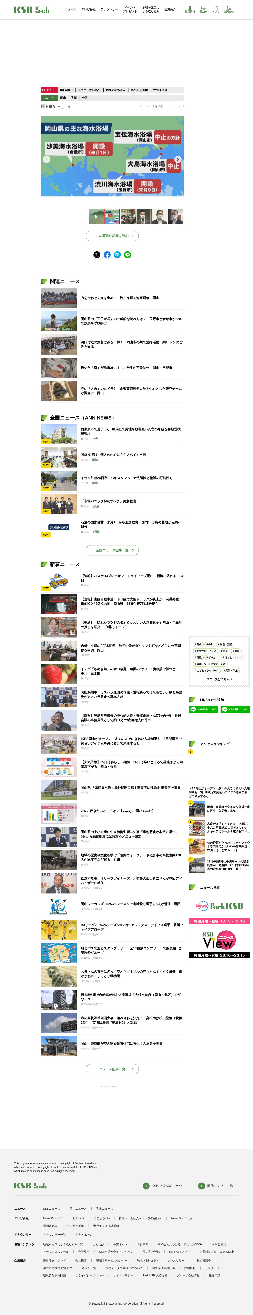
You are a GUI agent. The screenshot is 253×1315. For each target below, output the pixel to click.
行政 (199, 657)
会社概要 (81, 1260)
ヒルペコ (78, 1218)
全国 (85, 97)
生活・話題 (226, 644)
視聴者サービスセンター (112, 1260)
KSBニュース (51, 1208)
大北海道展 (160, 90)
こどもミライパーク (208, 670)
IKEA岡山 (66, 90)
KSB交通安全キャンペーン (116, 1251)
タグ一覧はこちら (217, 679)
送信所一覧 (89, 1268)
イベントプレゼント (130, 9)
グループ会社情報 (188, 1275)
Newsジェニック (182, 1218)
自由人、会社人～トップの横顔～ (140, 1218)
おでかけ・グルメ (206, 651)
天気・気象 (231, 670)
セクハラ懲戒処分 (89, 90)
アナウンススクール (56, 1251)
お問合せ (229, 9)
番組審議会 (204, 1260)
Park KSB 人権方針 (155, 1275)
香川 (74, 97)
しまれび (98, 1244)
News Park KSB (53, 1218)
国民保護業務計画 (163, 1268)
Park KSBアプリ (179, 1251)
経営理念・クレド (54, 1260)
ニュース (70, 9)
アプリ (216, 9)
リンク (209, 1268)
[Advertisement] (127, 44)
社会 (225, 651)
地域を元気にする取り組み (150, 9)
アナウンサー (109, 9)
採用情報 (190, 9)
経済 (237, 651)
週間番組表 (50, 1225)
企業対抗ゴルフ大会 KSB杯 (217, 1251)
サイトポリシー (123, 1275)
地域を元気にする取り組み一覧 (63, 1244)
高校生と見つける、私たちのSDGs (180, 1244)
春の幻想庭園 (139, 90)
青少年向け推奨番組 (106, 1225)
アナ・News (83, 1234)
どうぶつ (213, 657)
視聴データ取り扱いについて (124, 1268)
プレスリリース (177, 1260)
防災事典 (142, 1244)
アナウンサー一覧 (54, 1234)
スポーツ (201, 664)
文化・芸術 (219, 664)
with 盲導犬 (219, 1244)
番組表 (203, 9)
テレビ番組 (88, 9)
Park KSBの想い (147, 1260)
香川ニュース (104, 1208)
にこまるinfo (102, 1218)
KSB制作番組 (75, 1225)
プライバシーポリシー (89, 1275)
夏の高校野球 (151, 1251)
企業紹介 (170, 9)
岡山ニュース (78, 1208)
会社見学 (84, 1251)
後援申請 (214, 1275)
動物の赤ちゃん (116, 90)
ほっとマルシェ (233, 657)
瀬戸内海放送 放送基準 (57, 1268)
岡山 (63, 97)
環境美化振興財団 (54, 1275)
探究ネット (120, 1244)
